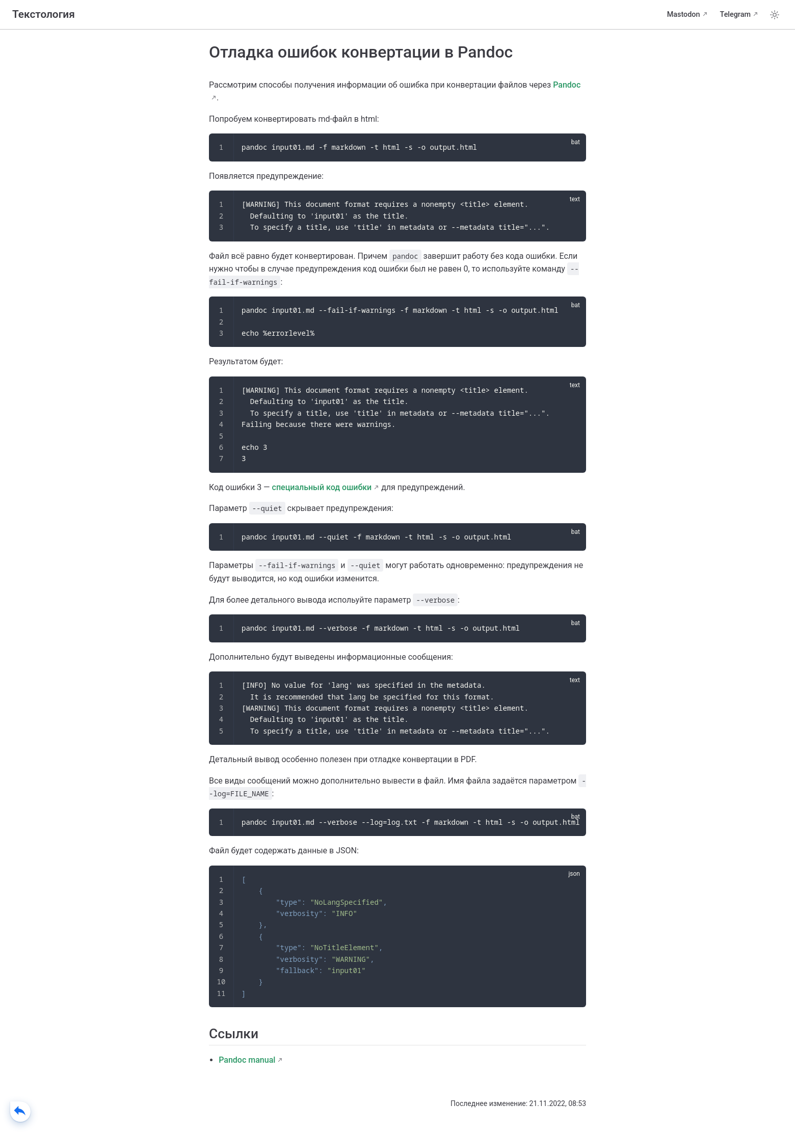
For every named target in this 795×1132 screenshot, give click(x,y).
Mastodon (683, 14)
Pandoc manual (247, 1060)
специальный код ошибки (322, 487)
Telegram (735, 14)
